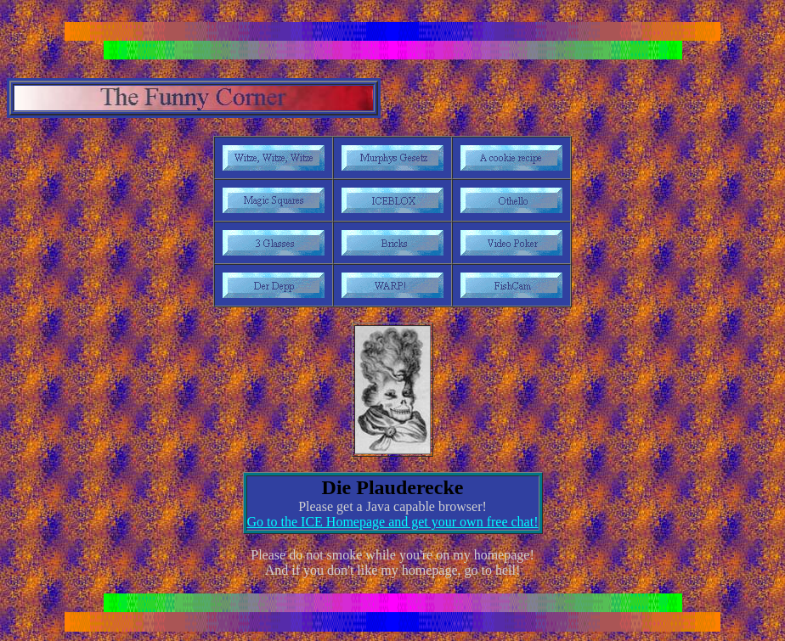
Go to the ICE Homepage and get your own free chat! (393, 521)
